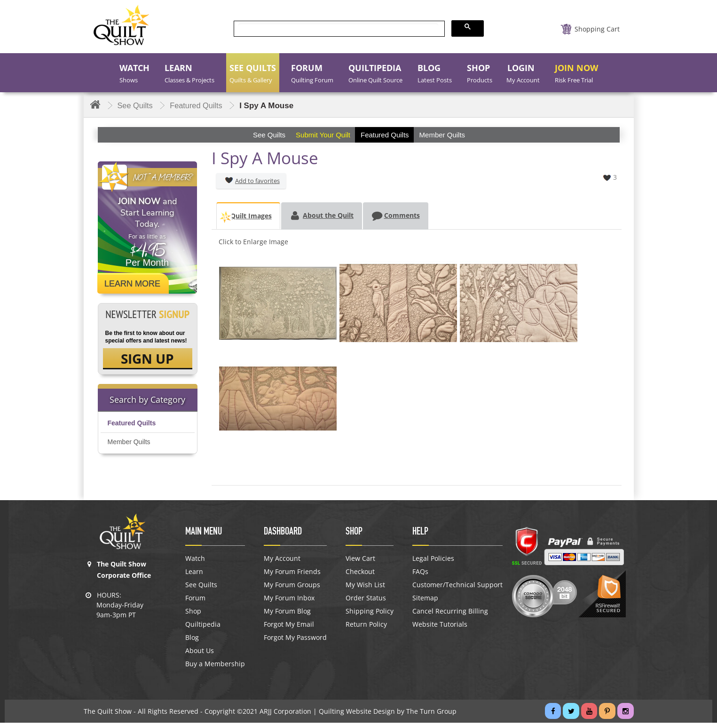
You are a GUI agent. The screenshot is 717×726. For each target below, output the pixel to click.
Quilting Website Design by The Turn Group (388, 714)
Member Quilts (129, 443)
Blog (192, 641)
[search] (338, 29)
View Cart (360, 562)
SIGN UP (147, 359)
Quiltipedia (203, 627)
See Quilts (201, 588)
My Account (282, 562)
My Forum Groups (292, 588)
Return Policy (366, 627)
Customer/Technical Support (457, 588)
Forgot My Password (295, 641)
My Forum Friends (292, 575)
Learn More (132, 283)
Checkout (360, 575)
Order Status (366, 601)
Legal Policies (433, 562)
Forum (195, 601)
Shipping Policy (370, 614)
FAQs (420, 575)
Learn (194, 575)
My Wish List (365, 588)
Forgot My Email (289, 627)
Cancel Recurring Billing (450, 614)
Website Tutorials (439, 627)
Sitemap (425, 601)
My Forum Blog (287, 614)
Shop (193, 614)
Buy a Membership (215, 667)
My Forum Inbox (289, 601)
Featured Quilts (132, 425)
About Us (199, 654)
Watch (195, 562)
